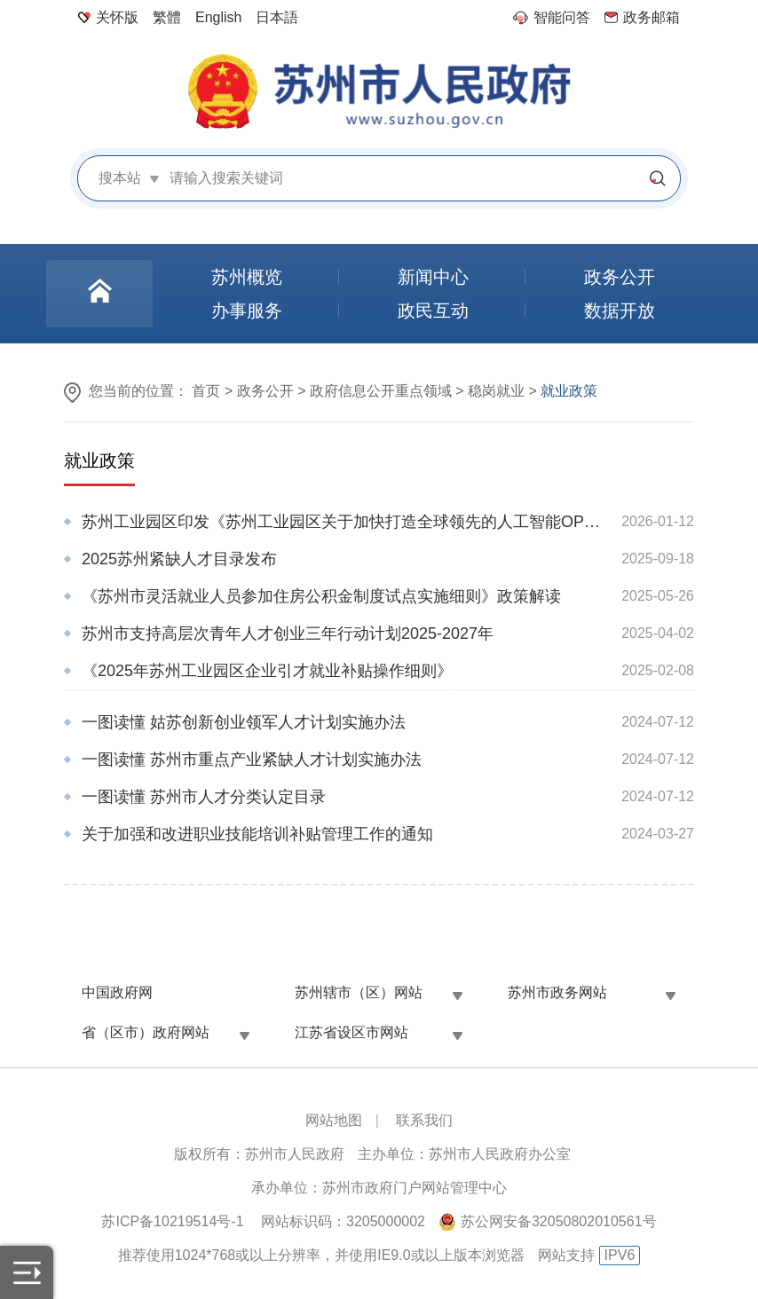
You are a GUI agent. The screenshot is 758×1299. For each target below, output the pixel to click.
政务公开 (265, 390)
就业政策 (99, 460)
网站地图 (333, 1120)
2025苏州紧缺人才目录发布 (179, 559)
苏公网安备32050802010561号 (559, 1221)
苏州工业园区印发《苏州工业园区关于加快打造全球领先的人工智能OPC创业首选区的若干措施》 (343, 522)
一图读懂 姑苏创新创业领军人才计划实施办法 (244, 722)
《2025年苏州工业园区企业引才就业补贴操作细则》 (267, 671)
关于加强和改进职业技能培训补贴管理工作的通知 (257, 834)
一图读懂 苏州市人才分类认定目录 (204, 797)
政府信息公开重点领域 (381, 390)
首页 (206, 390)
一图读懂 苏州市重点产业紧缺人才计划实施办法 (252, 759)
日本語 (277, 17)
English (218, 17)
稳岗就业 (496, 390)
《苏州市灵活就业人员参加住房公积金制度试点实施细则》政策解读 (321, 596)
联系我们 (424, 1120)
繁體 (167, 17)
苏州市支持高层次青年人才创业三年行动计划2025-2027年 (287, 633)
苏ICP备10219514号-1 (172, 1221)
